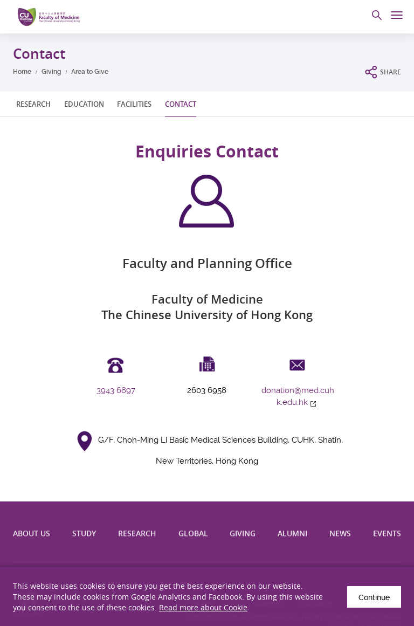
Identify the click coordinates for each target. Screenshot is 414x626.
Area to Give (89, 71)
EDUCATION (84, 104)
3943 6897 (115, 390)
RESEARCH (33, 104)
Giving (51, 71)
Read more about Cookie (203, 607)
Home (22, 71)
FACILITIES (134, 104)
